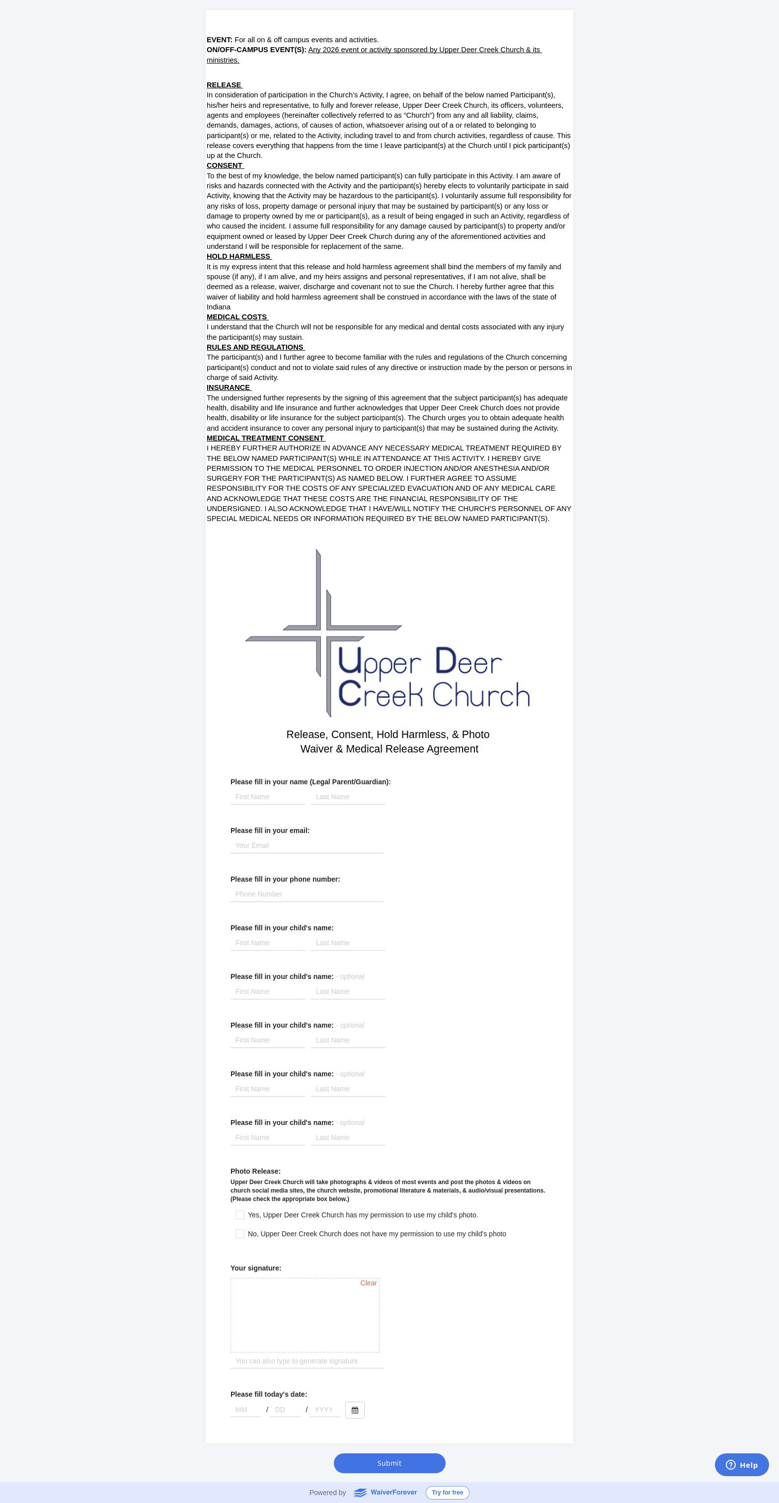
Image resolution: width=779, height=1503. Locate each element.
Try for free (448, 1492)
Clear (369, 1283)
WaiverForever (384, 1492)
